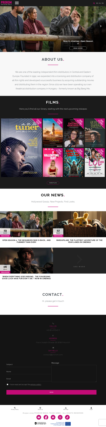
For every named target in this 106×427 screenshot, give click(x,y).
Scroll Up (40, 408)
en (97, 3)
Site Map (65, 408)
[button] (101, 26)
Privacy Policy (15, 408)
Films (53, 102)
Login (91, 408)
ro (103, 3)
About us (53, 59)
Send (51, 392)
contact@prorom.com (53, 355)
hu (100, 3)
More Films (53, 183)
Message (55, 363)
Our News (53, 195)
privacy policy (36, 385)
